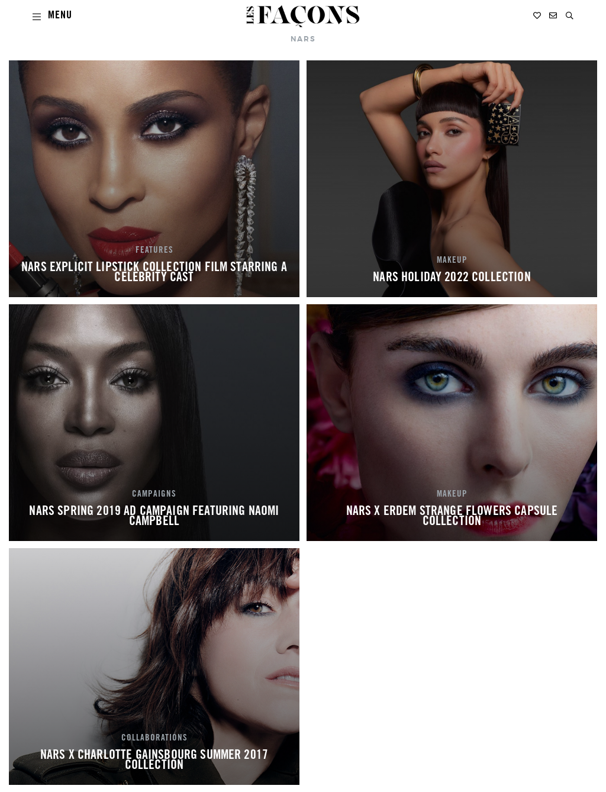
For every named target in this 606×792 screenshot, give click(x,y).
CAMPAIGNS (154, 494)
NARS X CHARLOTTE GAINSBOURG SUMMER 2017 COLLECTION (154, 761)
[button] (569, 15)
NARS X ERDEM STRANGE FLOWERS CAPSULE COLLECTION (452, 517)
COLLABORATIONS (154, 738)
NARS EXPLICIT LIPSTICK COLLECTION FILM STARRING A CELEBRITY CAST (154, 273)
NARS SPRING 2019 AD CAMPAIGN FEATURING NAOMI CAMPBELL (154, 517)
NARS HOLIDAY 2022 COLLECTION (451, 278)
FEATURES (154, 251)
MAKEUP (452, 261)
